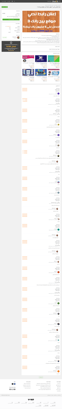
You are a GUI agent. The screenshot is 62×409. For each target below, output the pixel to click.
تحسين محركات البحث (50, 5)
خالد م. (56, 192)
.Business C (55, 134)
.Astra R (56, 302)
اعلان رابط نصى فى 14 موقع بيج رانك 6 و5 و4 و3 (54, 77)
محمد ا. (56, 339)
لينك (50, 49)
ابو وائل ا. (55, 350)
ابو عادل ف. (55, 229)
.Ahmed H (55, 323)
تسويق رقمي (56, 5)
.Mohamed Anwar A (54, 202)
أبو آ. (56, 103)
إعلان (58, 49)
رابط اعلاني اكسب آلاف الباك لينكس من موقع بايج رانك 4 (29, 77)
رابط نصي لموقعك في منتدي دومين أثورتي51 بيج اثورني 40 (55, 63)
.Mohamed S (55, 313)
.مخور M (56, 282)
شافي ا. (56, 245)
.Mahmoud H (55, 155)
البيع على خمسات (58, 389)
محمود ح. (56, 292)
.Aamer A (55, 218)
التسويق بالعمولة (49, 395)
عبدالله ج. (55, 124)
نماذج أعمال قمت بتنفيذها (27, 383)
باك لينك (46, 5)
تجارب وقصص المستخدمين (26, 386)
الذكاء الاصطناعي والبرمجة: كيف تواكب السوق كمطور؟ (44, 383)
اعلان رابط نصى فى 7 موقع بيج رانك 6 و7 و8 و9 (28, 63)
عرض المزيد (41, 377)
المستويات (52, 395)
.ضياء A (56, 144)
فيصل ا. (56, 171)
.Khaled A (55, 271)
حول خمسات (59, 383)
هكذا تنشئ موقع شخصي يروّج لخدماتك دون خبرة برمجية (43, 385)
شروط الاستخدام (59, 395)
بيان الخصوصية (55, 395)
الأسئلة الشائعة (59, 386)
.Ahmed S (55, 360)
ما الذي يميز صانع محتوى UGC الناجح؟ (45, 386)
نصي (56, 49)
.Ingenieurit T (55, 113)
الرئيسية (59, 5)
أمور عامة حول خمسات (27, 388)
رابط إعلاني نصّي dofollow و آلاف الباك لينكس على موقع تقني (41, 63)
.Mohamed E (55, 370)
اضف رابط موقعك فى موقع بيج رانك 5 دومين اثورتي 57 (42, 77)
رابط (54, 49)
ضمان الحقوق (59, 388)
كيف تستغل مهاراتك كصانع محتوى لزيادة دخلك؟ (44, 389)
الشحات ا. (56, 181)
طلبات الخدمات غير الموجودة (26, 385)
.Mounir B (55, 261)
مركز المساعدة (59, 391)
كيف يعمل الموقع (58, 385)
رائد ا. (56, 93)
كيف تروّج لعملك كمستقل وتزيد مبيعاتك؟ (45, 388)
